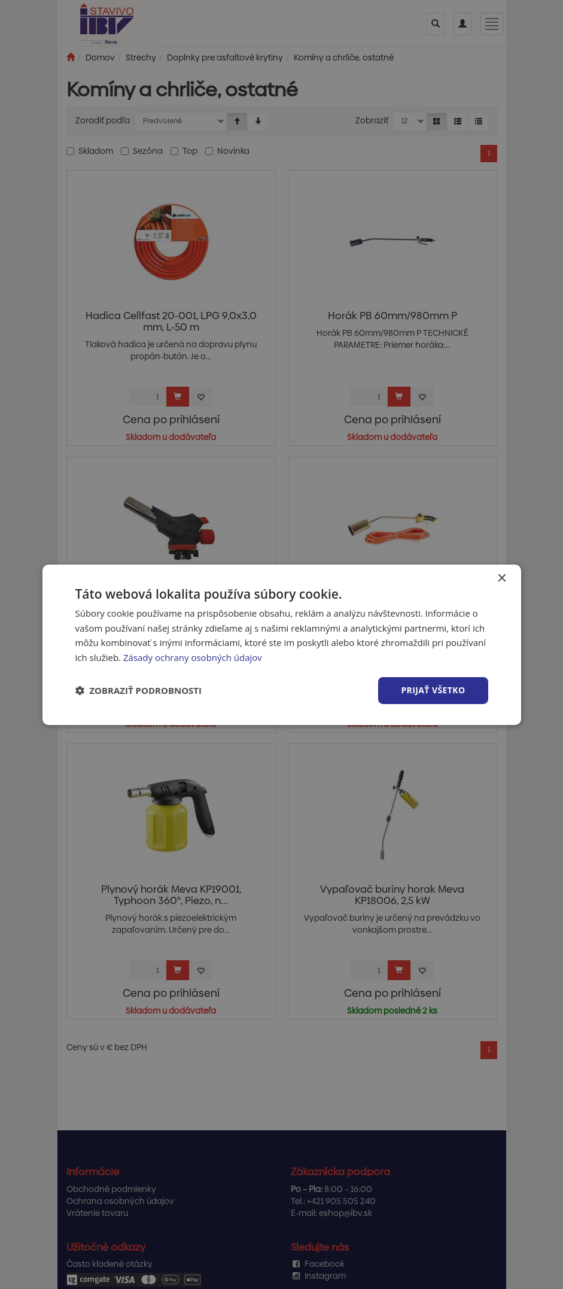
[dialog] (281, 644)
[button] (138, 690)
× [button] (501, 578)
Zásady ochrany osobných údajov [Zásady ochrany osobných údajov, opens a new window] (192, 657)
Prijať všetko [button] (433, 690)
